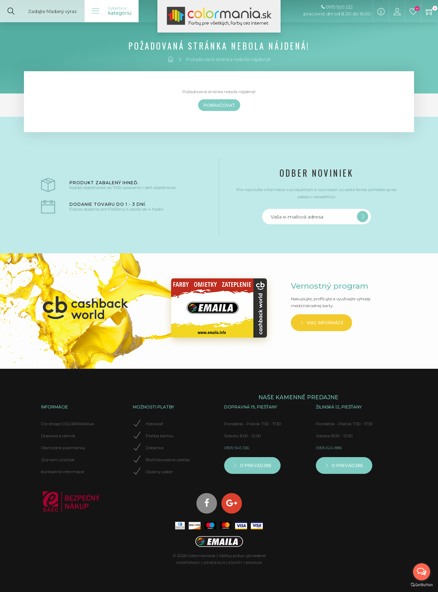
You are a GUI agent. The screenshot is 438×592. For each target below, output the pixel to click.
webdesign (214, 562)
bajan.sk (254, 562)
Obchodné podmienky (63, 447)
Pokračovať (219, 105)
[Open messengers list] (421, 571)
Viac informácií (321, 322)
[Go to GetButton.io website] (422, 585)
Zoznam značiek (58, 459)
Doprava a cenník (58, 435)
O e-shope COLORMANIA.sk (67, 423)
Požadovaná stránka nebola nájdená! (228, 59)
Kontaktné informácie (62, 471)
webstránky (188, 562)
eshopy (235, 562)
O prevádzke (252, 465)
